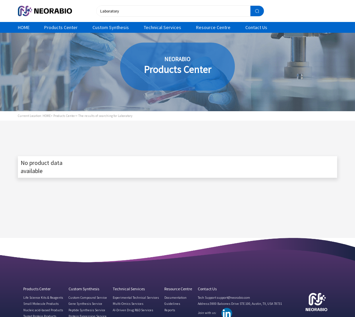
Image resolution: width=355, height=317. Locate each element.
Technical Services (162, 27)
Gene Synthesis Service (85, 303)
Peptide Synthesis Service (87, 310)
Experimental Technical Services (136, 297)
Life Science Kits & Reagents (43, 297)
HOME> (48, 116)
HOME (24, 27)
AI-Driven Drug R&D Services (133, 310)
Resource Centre (213, 27)
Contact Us (256, 27)
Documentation (175, 297)
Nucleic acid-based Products (43, 310)
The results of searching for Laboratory (105, 116)
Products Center (61, 27)
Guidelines (172, 303)
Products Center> (65, 116)
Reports (169, 310)
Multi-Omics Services (128, 303)
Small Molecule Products (41, 303)
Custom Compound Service (88, 297)
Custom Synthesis (110, 27)
